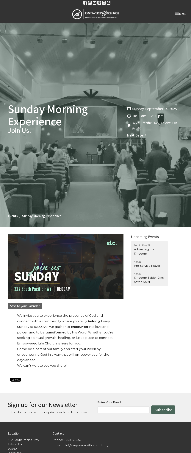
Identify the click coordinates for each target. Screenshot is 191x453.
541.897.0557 (73, 440)
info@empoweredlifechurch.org (86, 445)
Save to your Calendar (25, 306)
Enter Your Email (109, 402)
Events (13, 216)
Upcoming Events (145, 236)
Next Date (137, 135)
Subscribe (163, 409)
